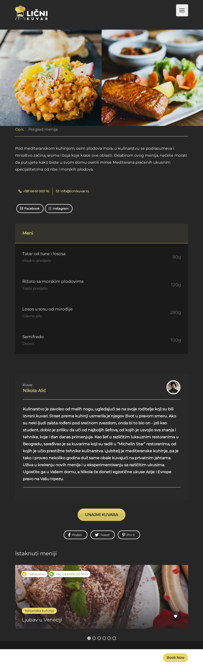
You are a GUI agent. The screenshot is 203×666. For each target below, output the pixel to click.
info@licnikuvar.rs (72, 191)
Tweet (102, 535)
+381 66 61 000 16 (33, 191)
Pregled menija (43, 129)
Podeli (75, 535)
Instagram (59, 208)
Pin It (128, 535)
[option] (101, 600)
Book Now (175, 657)
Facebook (30, 208)
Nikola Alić (34, 390)
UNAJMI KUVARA (101, 514)
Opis (19, 129)
